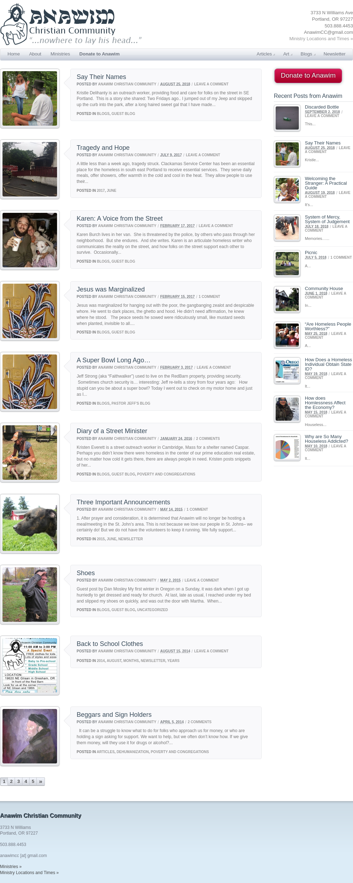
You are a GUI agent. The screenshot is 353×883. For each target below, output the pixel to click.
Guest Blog (123, 114)
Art (287, 54)
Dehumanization (133, 752)
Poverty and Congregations (166, 474)
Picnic (311, 252)
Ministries (60, 54)
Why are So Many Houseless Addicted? (326, 439)
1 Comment (209, 297)
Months (131, 661)
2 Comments (208, 438)
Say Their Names (101, 76)
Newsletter (335, 54)
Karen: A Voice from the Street (120, 218)
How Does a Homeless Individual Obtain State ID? (328, 364)
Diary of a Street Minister (112, 431)
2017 (101, 191)
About (35, 54)
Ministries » (11, 866)
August (114, 661)
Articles (266, 54)
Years (173, 661)
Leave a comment (211, 84)
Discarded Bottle (322, 107)
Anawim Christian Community (127, 84)
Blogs (308, 54)
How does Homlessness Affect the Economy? (325, 402)
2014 (101, 661)
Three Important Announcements (123, 502)
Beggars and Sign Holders (114, 714)
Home (13, 54)
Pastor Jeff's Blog (131, 403)
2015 (101, 539)
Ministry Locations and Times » (321, 38)
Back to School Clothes (110, 643)
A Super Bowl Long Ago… (113, 360)
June (112, 191)
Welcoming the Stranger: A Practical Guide (326, 183)
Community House (324, 288)
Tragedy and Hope (103, 147)
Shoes (86, 573)
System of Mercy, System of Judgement (327, 219)
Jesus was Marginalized (111, 289)
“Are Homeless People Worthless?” (328, 326)
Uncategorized (152, 610)
